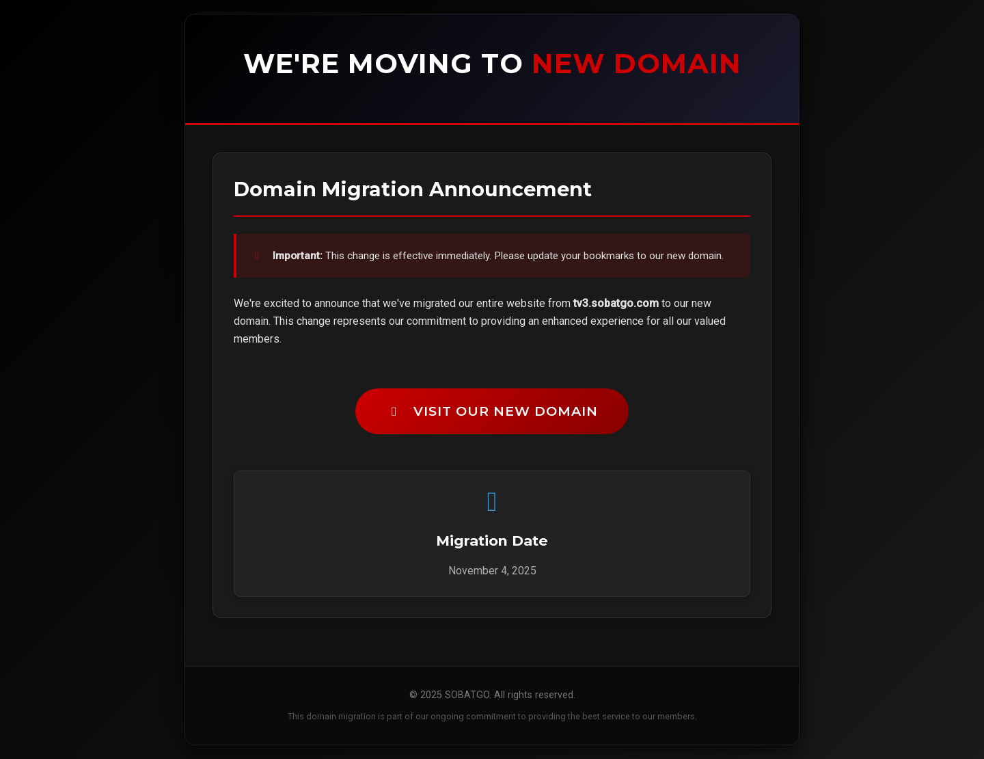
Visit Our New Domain (492, 411)
